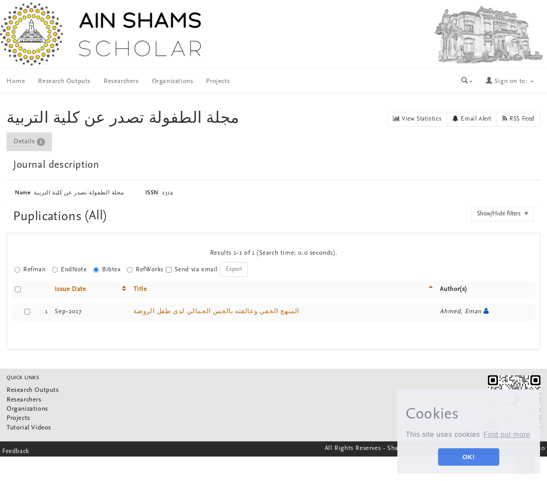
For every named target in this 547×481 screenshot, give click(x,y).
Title (140, 289)
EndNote (69, 269)
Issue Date (70, 289)
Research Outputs (64, 81)
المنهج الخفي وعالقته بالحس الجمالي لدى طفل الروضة (216, 311)
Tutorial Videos (29, 428)
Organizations (172, 81)
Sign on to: (510, 81)
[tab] (30, 141)
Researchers (121, 81)
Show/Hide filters (502, 213)
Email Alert (471, 118)
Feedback (15, 451)
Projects (218, 81)
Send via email (192, 269)
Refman (30, 269)
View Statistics (417, 118)
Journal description (56, 165)
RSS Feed (518, 118)
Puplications (49, 217)
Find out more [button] (507, 434)
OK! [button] (469, 456)
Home (16, 81)
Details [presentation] (29, 142)
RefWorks (145, 269)
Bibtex (107, 269)
